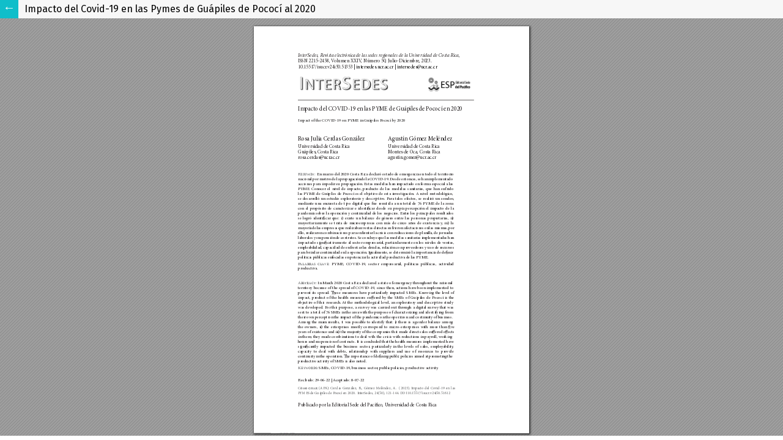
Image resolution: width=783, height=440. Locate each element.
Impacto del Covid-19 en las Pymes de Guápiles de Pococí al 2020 (170, 9)
